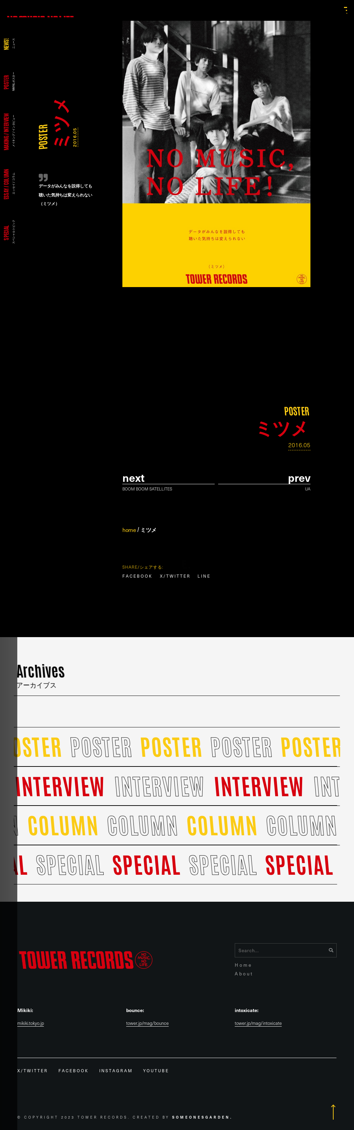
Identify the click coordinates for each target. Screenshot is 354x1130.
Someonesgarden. (202, 1117)
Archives (41, 675)
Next (133, 477)
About (244, 973)
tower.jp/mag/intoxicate (258, 1023)
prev (299, 477)
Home (243, 965)
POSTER (42, 137)
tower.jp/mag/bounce (147, 1023)
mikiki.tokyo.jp (30, 1023)
